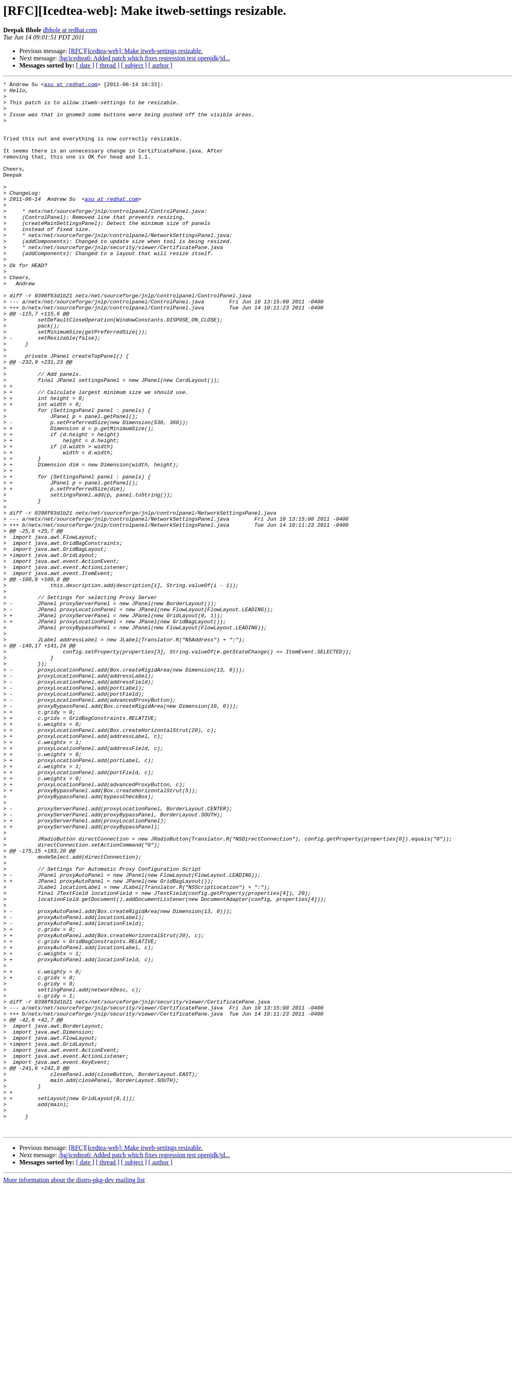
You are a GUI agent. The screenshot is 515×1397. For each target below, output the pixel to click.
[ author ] (160, 65)
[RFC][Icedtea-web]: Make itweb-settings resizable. (136, 50)
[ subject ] (134, 65)
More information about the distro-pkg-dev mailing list (74, 1390)
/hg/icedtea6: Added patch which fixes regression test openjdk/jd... (144, 58)
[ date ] (85, 65)
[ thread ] (107, 65)
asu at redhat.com (70, 85)
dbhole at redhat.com (70, 30)
